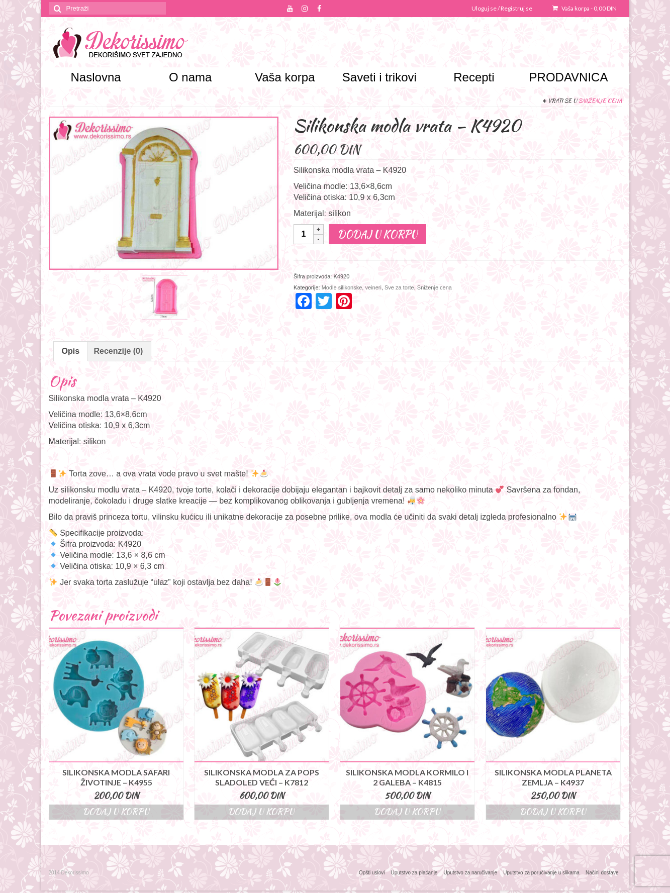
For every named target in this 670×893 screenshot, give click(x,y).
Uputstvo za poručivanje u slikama (541, 872)
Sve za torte (399, 287)
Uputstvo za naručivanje (470, 872)
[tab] (70, 351)
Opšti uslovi (372, 872)
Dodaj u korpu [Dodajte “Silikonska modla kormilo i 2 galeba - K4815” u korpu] (407, 812)
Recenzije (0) (118, 351)
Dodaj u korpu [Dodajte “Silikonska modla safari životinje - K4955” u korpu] (116, 812)
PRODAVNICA (568, 77)
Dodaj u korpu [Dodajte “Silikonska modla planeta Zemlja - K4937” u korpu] (553, 812)
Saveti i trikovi (379, 77)
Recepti (473, 77)
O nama (190, 77)
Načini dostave (602, 872)
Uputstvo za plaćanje (414, 872)
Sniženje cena (600, 100)
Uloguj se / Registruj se (501, 8)
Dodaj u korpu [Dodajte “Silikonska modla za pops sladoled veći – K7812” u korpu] (261, 812)
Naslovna (96, 77)
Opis (71, 351)
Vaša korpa (584, 8)
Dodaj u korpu (377, 234)
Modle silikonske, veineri (351, 287)
